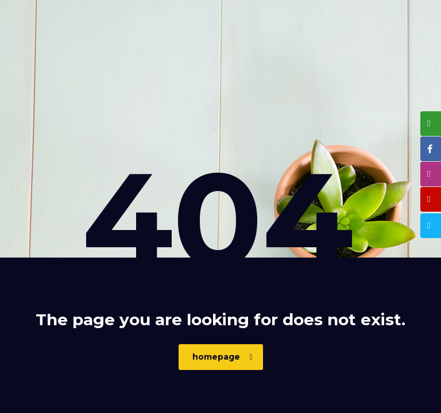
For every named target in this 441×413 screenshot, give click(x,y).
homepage (222, 357)
